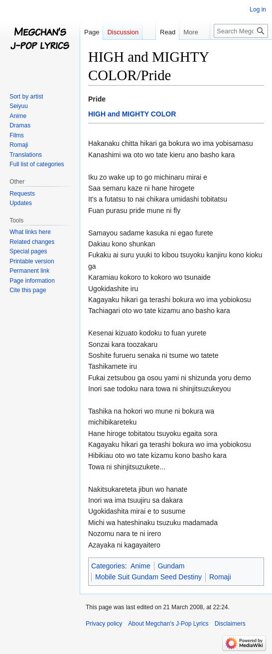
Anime (140, 566)
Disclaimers (230, 623)
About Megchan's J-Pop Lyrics (168, 623)
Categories (108, 566)
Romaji (220, 577)
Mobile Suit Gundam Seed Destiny (148, 577)
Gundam (171, 566)
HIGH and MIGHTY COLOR (132, 114)
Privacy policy (104, 623)
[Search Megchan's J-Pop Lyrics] (241, 31)
